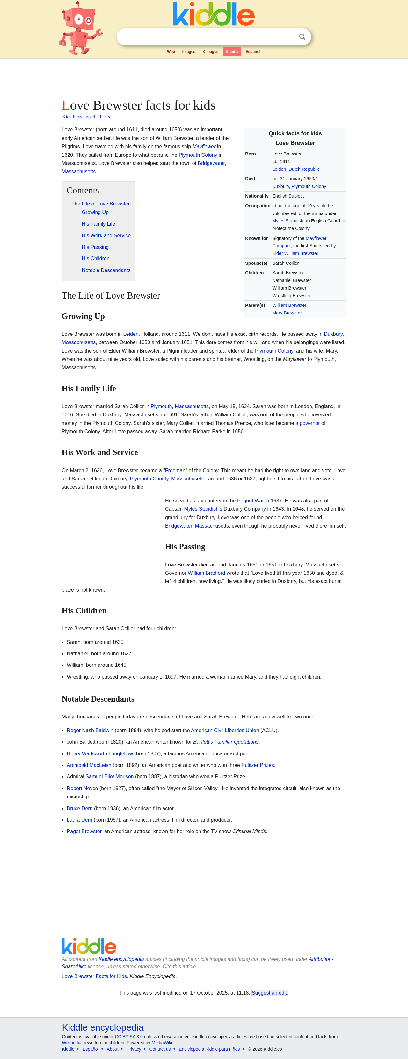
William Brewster (289, 305)
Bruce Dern (80, 808)
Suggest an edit (269, 993)
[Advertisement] (204, 76)
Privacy (134, 1049)
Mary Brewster (287, 312)
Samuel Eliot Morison (109, 776)
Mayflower (204, 146)
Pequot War (250, 500)
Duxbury (280, 186)
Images (188, 51)
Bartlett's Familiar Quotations (226, 742)
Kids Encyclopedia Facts (86, 116)
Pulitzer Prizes (257, 765)
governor (310, 423)
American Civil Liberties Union (225, 730)
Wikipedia (72, 1042)
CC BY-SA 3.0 (128, 1036)
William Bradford (206, 573)
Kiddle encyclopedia (121, 959)
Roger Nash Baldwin (90, 730)
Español (252, 51)
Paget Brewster (84, 831)
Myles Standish (287, 220)
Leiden (279, 169)
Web (171, 51)
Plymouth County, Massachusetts (167, 478)
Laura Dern (79, 820)
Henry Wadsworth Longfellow (100, 753)
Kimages (210, 51)
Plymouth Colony (309, 186)
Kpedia (232, 51)
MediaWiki (162, 1042)
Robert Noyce (82, 788)
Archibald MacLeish (89, 765)
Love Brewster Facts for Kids (94, 976)
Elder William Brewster (295, 253)
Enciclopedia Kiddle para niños (209, 1049)
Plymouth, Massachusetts (180, 406)
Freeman (175, 470)
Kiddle (68, 1049)
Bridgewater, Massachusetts (197, 526)
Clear (289, 37)
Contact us (160, 1049)
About (113, 1049)
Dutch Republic (304, 169)
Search (302, 37)
